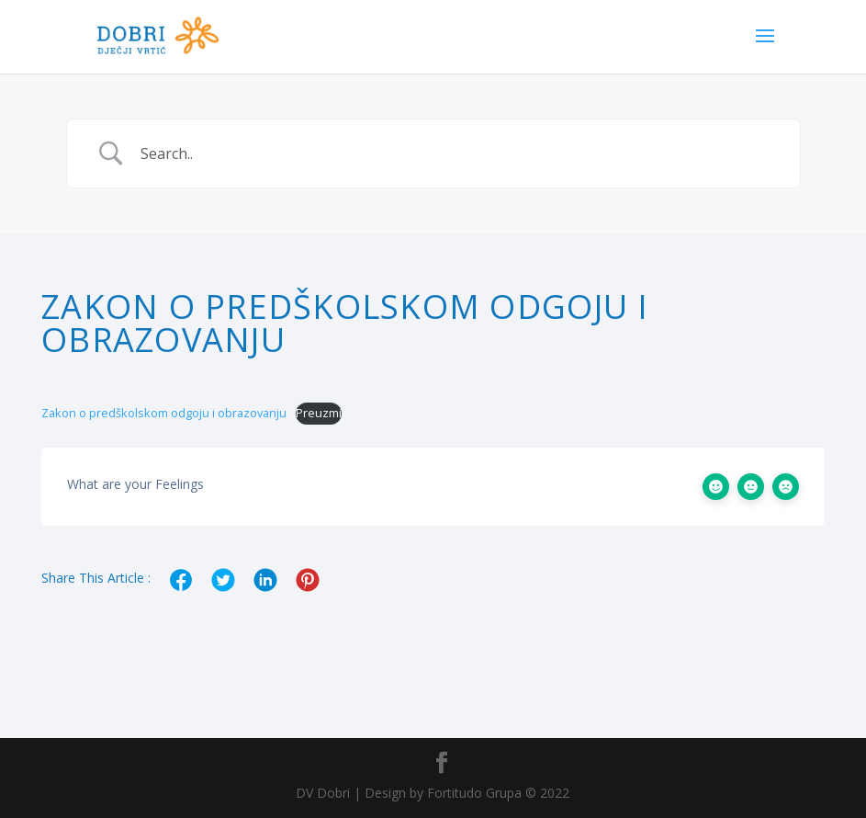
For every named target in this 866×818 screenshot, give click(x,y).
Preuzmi (319, 412)
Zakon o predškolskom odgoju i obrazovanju (164, 412)
